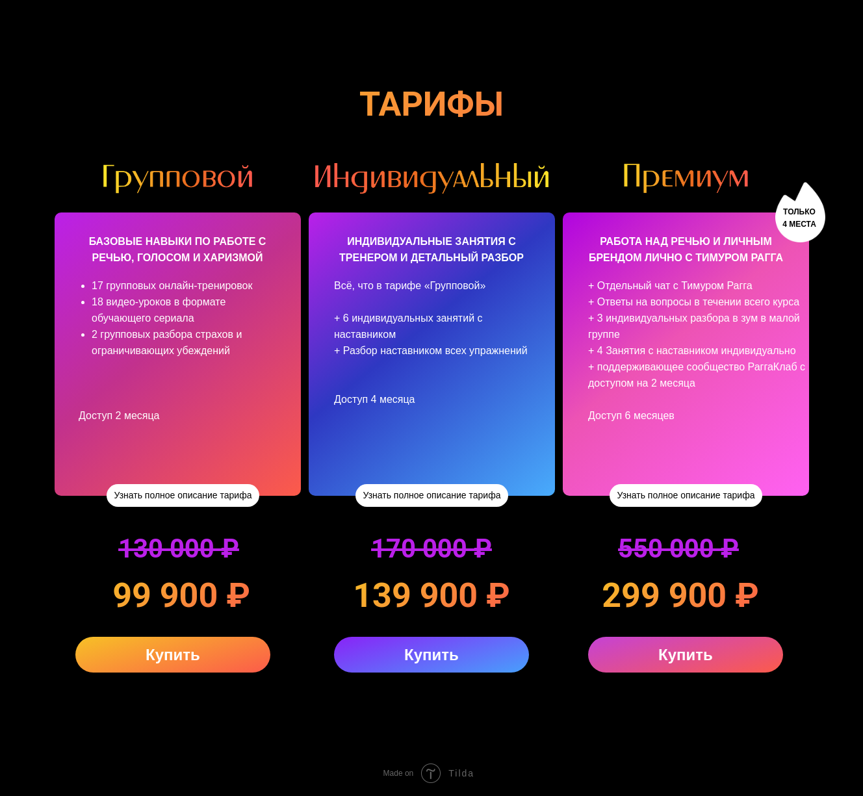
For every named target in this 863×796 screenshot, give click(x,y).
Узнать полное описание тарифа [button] (183, 495)
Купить (173, 654)
